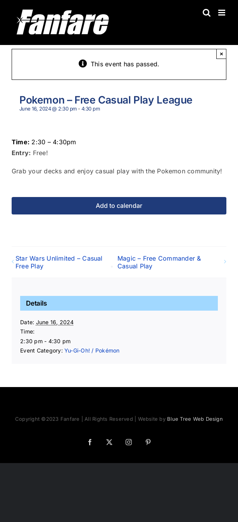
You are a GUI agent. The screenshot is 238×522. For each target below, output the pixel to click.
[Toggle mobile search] (206, 13)
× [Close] (221, 53)
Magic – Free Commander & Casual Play (159, 262)
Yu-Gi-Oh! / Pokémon (92, 350)
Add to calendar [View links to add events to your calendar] (119, 205)
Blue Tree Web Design (195, 419)
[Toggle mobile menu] (222, 13)
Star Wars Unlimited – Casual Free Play (59, 262)
